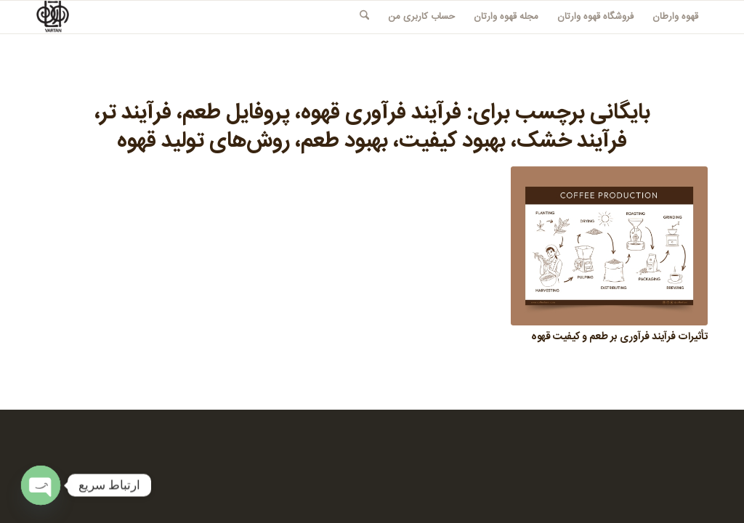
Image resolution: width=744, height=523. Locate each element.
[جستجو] (364, 17)
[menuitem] (675, 17)
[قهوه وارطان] (52, 17)
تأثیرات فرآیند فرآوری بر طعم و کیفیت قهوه (619, 337)
